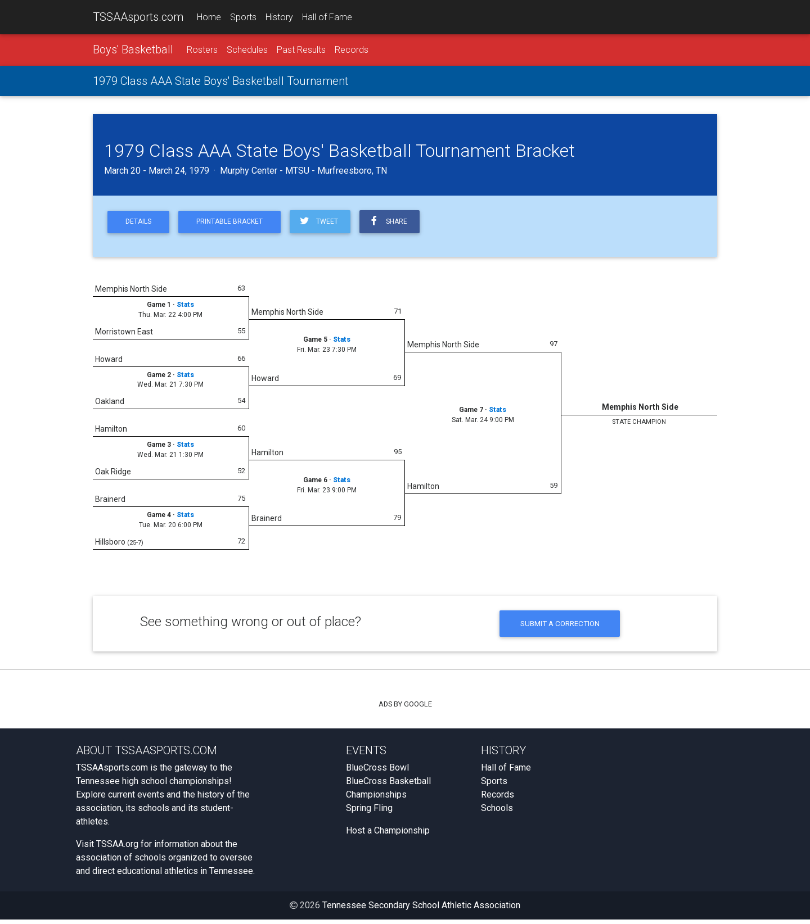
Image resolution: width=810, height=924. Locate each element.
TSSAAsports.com (138, 17)
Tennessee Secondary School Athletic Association (421, 909)
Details (140, 224)
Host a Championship (388, 835)
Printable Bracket (235, 224)
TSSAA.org (117, 848)
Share (399, 224)
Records (351, 51)
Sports (243, 17)
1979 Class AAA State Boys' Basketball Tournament (220, 82)
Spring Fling (369, 812)
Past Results (301, 51)
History (279, 17)
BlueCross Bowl (377, 772)
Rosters (202, 51)
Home (209, 17)
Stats (185, 307)
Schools (497, 812)
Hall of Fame (327, 17)
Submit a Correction (560, 627)
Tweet (327, 224)
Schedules (247, 51)
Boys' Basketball (133, 51)
